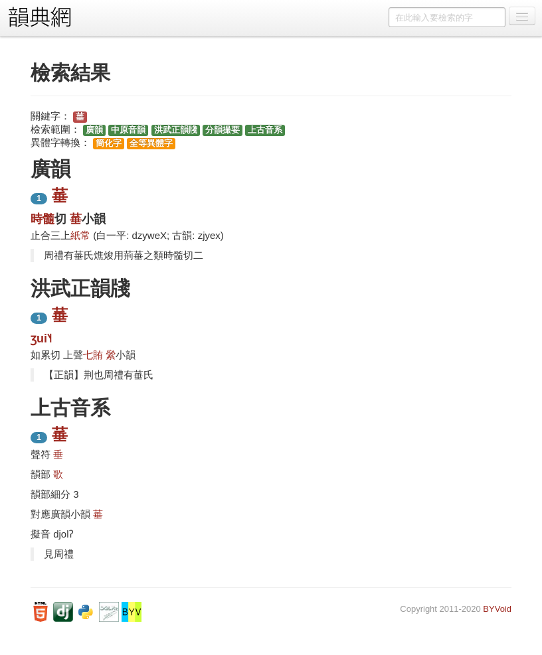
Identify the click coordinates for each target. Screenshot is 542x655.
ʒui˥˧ (41, 338)
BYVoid (497, 609)
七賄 (93, 354)
